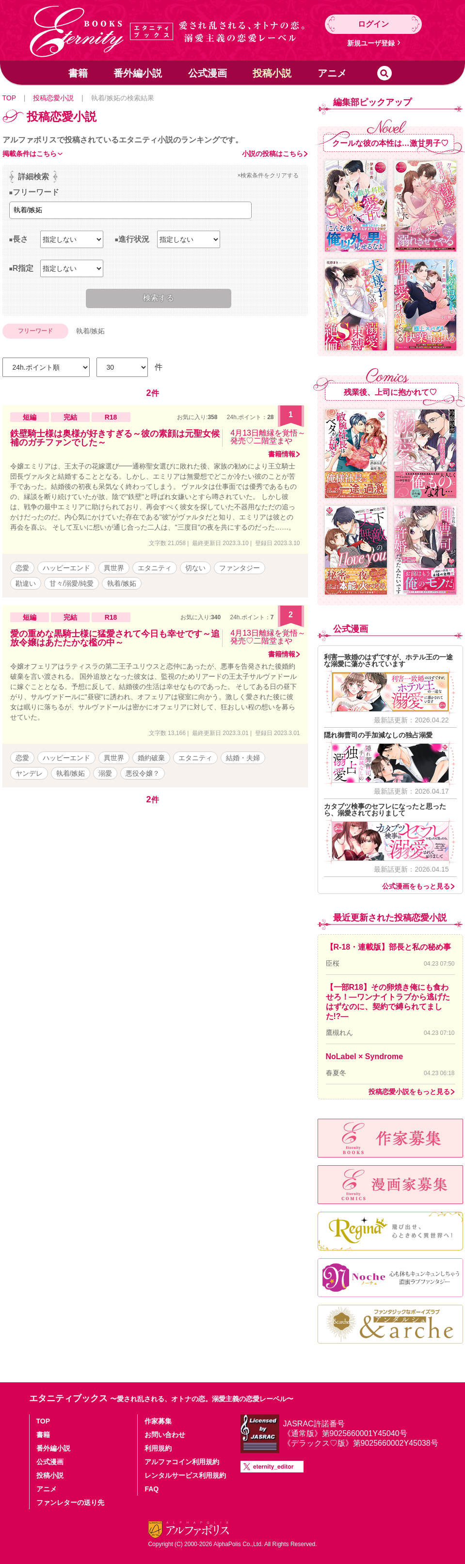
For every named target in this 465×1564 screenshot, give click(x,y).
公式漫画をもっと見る (416, 886)
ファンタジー (239, 568)
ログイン (373, 24)
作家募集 (158, 1421)
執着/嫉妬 (121, 583)
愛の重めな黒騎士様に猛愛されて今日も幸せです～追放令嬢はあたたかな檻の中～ (115, 638)
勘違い (26, 583)
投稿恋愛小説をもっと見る (409, 1091)
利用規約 (158, 1448)
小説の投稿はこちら (272, 153)
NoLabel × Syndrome (364, 1056)
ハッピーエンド (66, 568)
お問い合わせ (164, 1435)
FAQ (151, 1489)
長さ (20, 239)
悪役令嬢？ (143, 773)
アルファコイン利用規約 (181, 1462)
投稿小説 (272, 73)
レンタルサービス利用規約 (185, 1475)
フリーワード (36, 192)
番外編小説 (137, 73)
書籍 (78, 73)
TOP (9, 98)
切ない (195, 568)
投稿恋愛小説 (53, 98)
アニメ (332, 73)
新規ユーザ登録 (371, 43)
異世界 (114, 568)
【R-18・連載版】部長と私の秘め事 (388, 947)
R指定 (23, 268)
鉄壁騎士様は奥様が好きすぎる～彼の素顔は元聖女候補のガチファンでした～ (115, 438)
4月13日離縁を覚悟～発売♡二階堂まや (267, 437)
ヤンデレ (29, 773)
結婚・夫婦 (243, 758)
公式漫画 (207, 73)
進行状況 (133, 239)
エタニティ (155, 568)
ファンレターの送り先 (70, 1502)
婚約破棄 (151, 758)
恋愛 (22, 568)
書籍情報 (281, 454)
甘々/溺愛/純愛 (71, 583)
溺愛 (105, 773)
